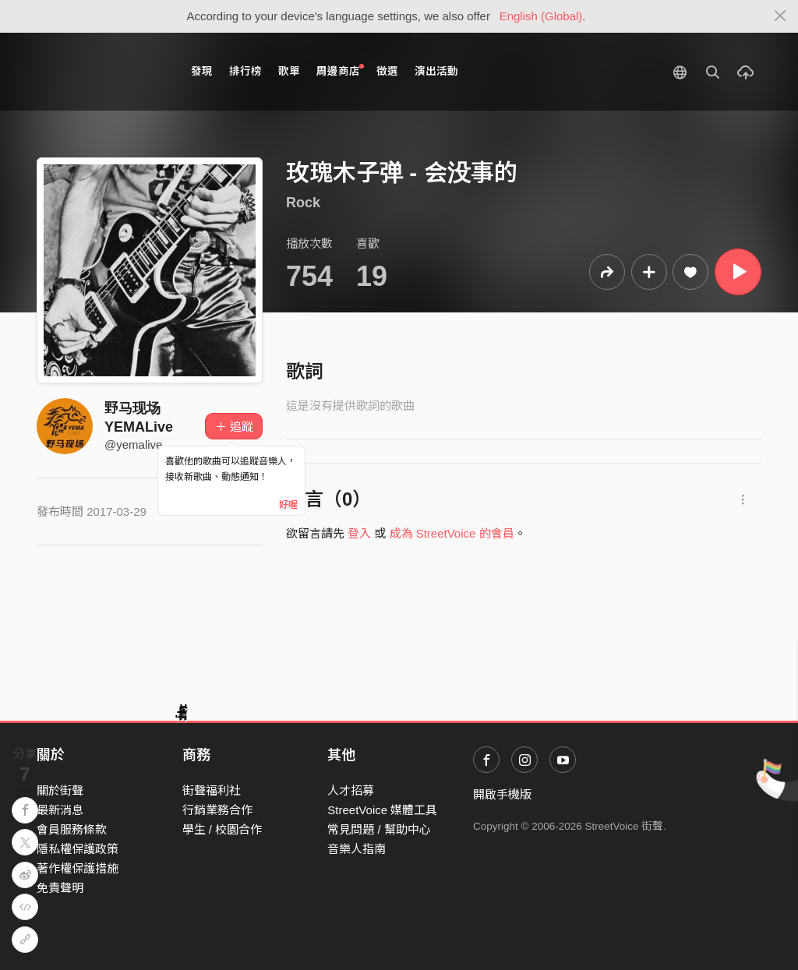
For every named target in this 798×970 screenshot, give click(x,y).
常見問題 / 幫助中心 (379, 829)
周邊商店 (340, 70)
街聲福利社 (211, 790)
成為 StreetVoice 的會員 (452, 533)
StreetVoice (101, 71)
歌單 (289, 71)
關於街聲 (60, 790)
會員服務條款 (72, 829)
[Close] (780, 16)
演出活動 (436, 71)
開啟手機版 (502, 794)
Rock (303, 202)
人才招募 (350, 790)
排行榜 (245, 71)
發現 (202, 71)
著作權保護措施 (77, 868)
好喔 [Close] (288, 504)
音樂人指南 (356, 848)
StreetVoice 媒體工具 (382, 810)
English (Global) (541, 16)
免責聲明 (60, 887)
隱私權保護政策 (77, 848)
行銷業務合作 (217, 810)
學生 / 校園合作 (222, 829)
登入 (359, 533)
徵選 (387, 71)
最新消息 (60, 810)
